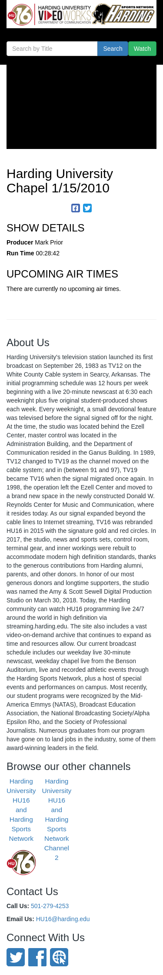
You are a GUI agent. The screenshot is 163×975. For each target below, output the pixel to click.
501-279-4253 (50, 905)
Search (112, 48)
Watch (142, 48)
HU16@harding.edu (63, 919)
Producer (20, 242)
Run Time (20, 253)
